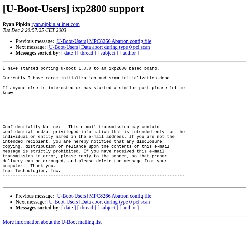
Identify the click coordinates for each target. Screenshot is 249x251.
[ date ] (68, 53)
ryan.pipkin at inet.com (55, 24)
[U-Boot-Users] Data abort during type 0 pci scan (98, 47)
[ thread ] (86, 53)
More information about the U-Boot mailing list (52, 245)
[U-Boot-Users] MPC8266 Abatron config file (103, 41)
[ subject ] (108, 53)
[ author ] (129, 53)
